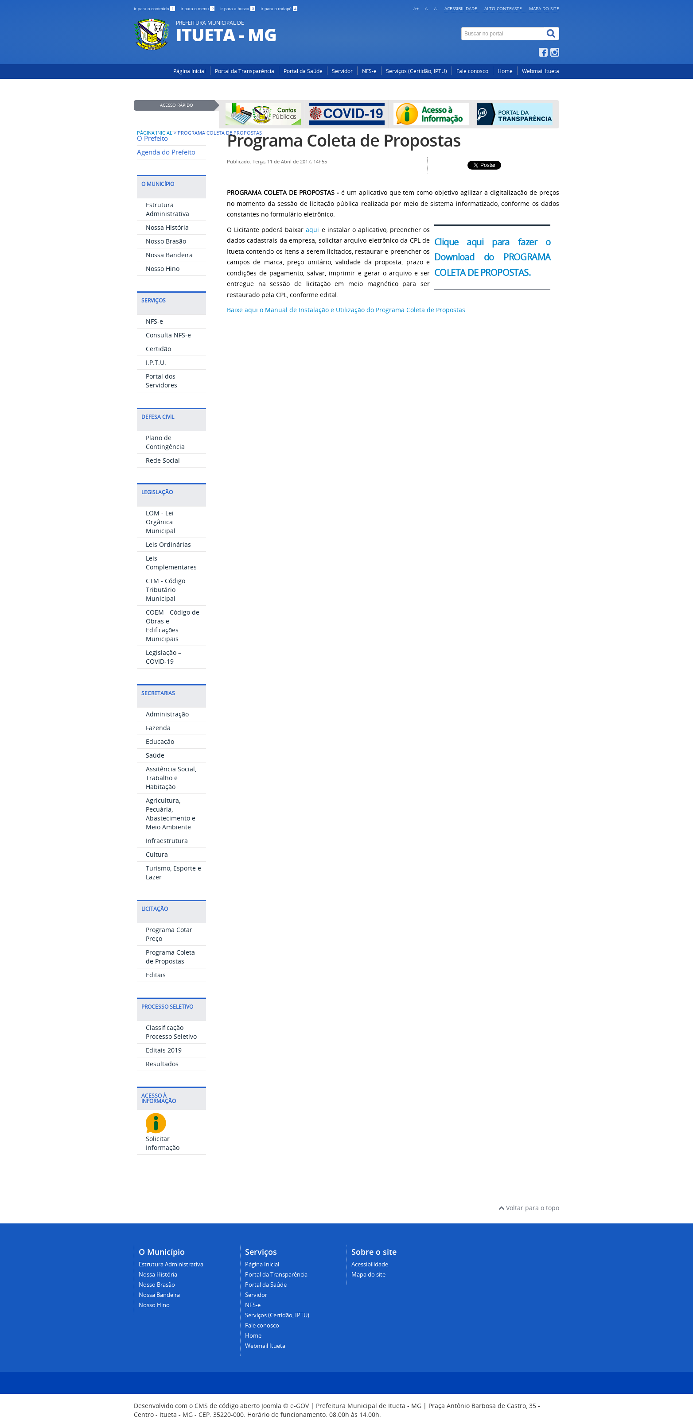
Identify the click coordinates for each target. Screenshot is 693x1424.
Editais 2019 (164, 1050)
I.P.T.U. (156, 362)
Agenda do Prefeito (166, 152)
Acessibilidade (460, 8)
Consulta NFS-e (168, 335)
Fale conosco (472, 71)
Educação (160, 741)
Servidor (342, 71)
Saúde (155, 755)
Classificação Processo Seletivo (171, 1032)
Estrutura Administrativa (167, 209)
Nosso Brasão (166, 241)
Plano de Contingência (165, 442)
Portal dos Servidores (161, 380)
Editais (156, 975)
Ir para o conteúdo (155, 8)
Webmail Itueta (540, 71)
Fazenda (158, 728)
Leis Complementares (171, 562)
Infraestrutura (167, 840)
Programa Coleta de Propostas (170, 956)
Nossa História (167, 227)
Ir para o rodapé (279, 8)
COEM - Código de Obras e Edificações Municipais (172, 625)
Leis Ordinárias (168, 544)
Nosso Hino (162, 268)
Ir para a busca (238, 8)
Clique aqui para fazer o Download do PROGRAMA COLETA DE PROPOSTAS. (492, 257)
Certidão (158, 348)
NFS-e (369, 71)
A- (436, 8)
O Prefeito (152, 138)
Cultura (157, 854)
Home (505, 71)
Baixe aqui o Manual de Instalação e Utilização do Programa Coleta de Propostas (347, 310)
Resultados (162, 1064)
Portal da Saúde (303, 71)
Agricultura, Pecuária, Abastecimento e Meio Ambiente (170, 813)
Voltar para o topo (528, 1207)
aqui (312, 229)
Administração (167, 714)
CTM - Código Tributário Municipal (165, 590)
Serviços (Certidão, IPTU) (416, 71)
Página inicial (154, 133)
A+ (416, 8)
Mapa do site (544, 8)
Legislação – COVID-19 (163, 657)
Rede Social (163, 460)
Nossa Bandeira (169, 255)
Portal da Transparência (244, 71)
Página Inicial (189, 71)
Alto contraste (503, 8)
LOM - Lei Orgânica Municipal (160, 522)
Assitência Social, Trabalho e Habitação (171, 778)
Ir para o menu (198, 8)
